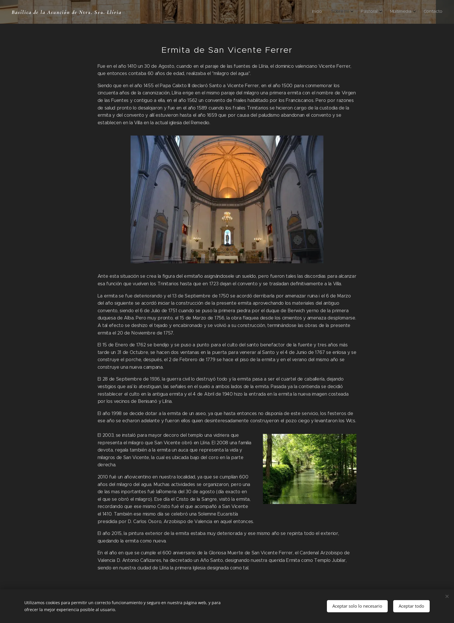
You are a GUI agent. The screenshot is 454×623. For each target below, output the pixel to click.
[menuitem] (398, 12)
